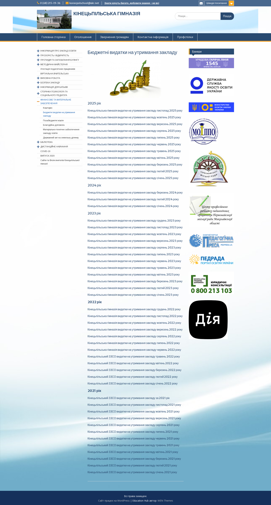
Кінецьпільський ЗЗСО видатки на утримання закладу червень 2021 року (134, 438)
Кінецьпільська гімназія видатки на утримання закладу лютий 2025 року (133, 171)
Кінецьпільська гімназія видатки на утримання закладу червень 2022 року (134, 349)
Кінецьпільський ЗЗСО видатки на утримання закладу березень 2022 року (134, 370)
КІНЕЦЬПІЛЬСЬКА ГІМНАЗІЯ (106, 13)
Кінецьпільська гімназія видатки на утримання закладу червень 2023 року (134, 261)
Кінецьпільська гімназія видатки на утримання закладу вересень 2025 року (135, 124)
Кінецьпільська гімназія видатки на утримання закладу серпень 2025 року (134, 130)
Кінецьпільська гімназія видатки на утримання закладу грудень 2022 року (134, 309)
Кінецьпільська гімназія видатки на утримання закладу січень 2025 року (133, 178)
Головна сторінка (53, 37)
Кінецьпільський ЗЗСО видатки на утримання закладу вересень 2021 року (134, 418)
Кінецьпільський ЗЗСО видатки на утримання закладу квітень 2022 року (133, 363)
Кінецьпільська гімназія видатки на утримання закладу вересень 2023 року (135, 240)
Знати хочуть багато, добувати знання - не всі (131, 3)
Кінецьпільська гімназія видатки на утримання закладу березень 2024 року (135, 192)
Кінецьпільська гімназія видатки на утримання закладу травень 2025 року (134, 151)
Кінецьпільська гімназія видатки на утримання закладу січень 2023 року (133, 294)
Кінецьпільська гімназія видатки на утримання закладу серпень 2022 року (134, 336)
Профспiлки (185, 37)
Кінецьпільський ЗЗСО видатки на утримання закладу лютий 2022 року (133, 376)
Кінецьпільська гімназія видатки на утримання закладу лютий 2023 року (133, 288)
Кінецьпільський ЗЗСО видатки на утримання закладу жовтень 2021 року (134, 411)
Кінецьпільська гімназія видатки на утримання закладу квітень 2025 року (134, 157)
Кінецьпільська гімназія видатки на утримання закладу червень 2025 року (134, 144)
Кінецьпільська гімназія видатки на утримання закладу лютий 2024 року (133, 199)
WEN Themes (165, 500)
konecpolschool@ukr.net (84, 3)
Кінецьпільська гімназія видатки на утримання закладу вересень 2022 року (135, 329)
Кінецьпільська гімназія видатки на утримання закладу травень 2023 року (134, 267)
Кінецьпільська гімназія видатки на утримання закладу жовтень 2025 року (134, 117)
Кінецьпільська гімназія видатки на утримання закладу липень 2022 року (134, 343)
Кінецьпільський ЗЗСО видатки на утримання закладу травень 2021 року (133, 445)
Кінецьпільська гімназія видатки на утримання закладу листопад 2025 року (135, 110)
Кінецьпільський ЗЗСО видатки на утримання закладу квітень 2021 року (133, 452)
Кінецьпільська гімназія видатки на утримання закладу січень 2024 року (133, 206)
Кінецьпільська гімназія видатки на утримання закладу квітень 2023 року (134, 274)
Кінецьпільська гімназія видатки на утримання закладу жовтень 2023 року (134, 234)
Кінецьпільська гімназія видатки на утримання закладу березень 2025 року (135, 164)
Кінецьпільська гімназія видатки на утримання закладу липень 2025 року (134, 137)
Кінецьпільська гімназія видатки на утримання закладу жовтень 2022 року (134, 322)
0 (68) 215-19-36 (50, 3)
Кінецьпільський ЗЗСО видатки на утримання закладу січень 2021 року (132, 472)
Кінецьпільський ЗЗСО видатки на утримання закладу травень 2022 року (134, 356)
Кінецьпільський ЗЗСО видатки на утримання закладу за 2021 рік (129, 398)
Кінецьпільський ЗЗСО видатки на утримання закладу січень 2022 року (133, 383)
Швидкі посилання (216, 3)
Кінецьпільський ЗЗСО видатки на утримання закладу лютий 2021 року (132, 465)
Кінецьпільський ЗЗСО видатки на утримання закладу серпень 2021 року (134, 425)
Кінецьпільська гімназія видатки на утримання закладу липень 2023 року (134, 254)
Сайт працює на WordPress (114, 500)
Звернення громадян (114, 37)
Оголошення (82, 37)
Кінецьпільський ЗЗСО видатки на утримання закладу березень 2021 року (134, 458)
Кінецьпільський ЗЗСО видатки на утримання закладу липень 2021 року (133, 431)
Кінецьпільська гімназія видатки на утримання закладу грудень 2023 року (134, 220)
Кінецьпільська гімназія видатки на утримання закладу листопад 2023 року (135, 227)
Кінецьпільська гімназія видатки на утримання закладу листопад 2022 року (135, 316)
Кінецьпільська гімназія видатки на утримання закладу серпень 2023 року (134, 247)
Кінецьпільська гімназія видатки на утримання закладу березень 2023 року (135, 281)
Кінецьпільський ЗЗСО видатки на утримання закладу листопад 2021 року (134, 404)
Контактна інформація (153, 37)
